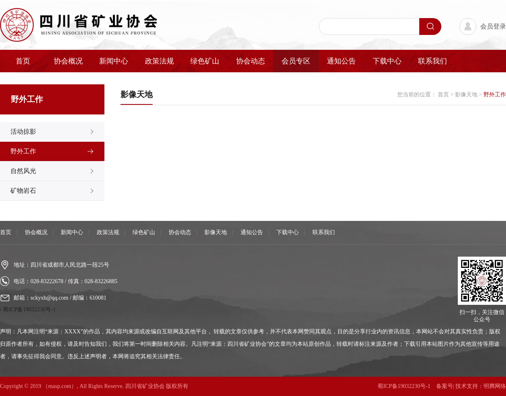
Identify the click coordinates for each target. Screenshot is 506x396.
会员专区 (296, 61)
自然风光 (23, 170)
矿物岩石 (23, 190)
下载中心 (387, 61)
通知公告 (341, 61)
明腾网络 (495, 386)
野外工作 (23, 151)
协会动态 (250, 61)
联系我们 (432, 61)
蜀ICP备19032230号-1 (29, 309)
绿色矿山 (204, 61)
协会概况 (68, 61)
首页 (23, 61)
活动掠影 (23, 131)
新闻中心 (113, 61)
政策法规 (159, 61)
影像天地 (467, 95)
